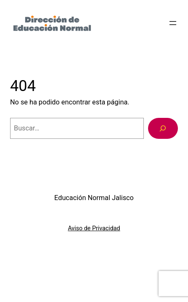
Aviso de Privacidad (94, 228)
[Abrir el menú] (173, 23)
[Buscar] (163, 128)
